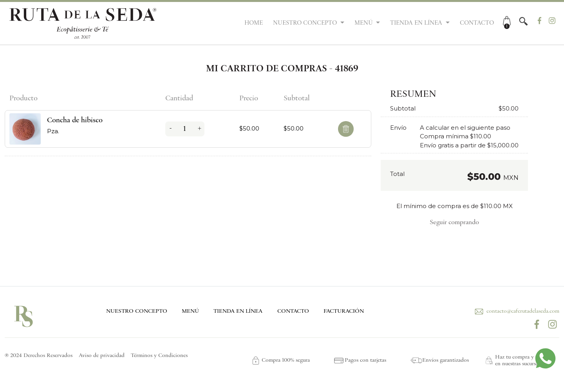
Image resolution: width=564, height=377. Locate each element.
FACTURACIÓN (344, 311)
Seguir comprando (454, 223)
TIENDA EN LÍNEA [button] (417, 23)
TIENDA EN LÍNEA (237, 311)
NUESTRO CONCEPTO (136, 311)
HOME (253, 23)
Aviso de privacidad (102, 355)
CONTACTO (477, 23)
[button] (523, 21)
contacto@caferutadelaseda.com (516, 311)
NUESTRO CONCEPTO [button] (305, 23)
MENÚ (190, 311)
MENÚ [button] (364, 23)
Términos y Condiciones (159, 355)
